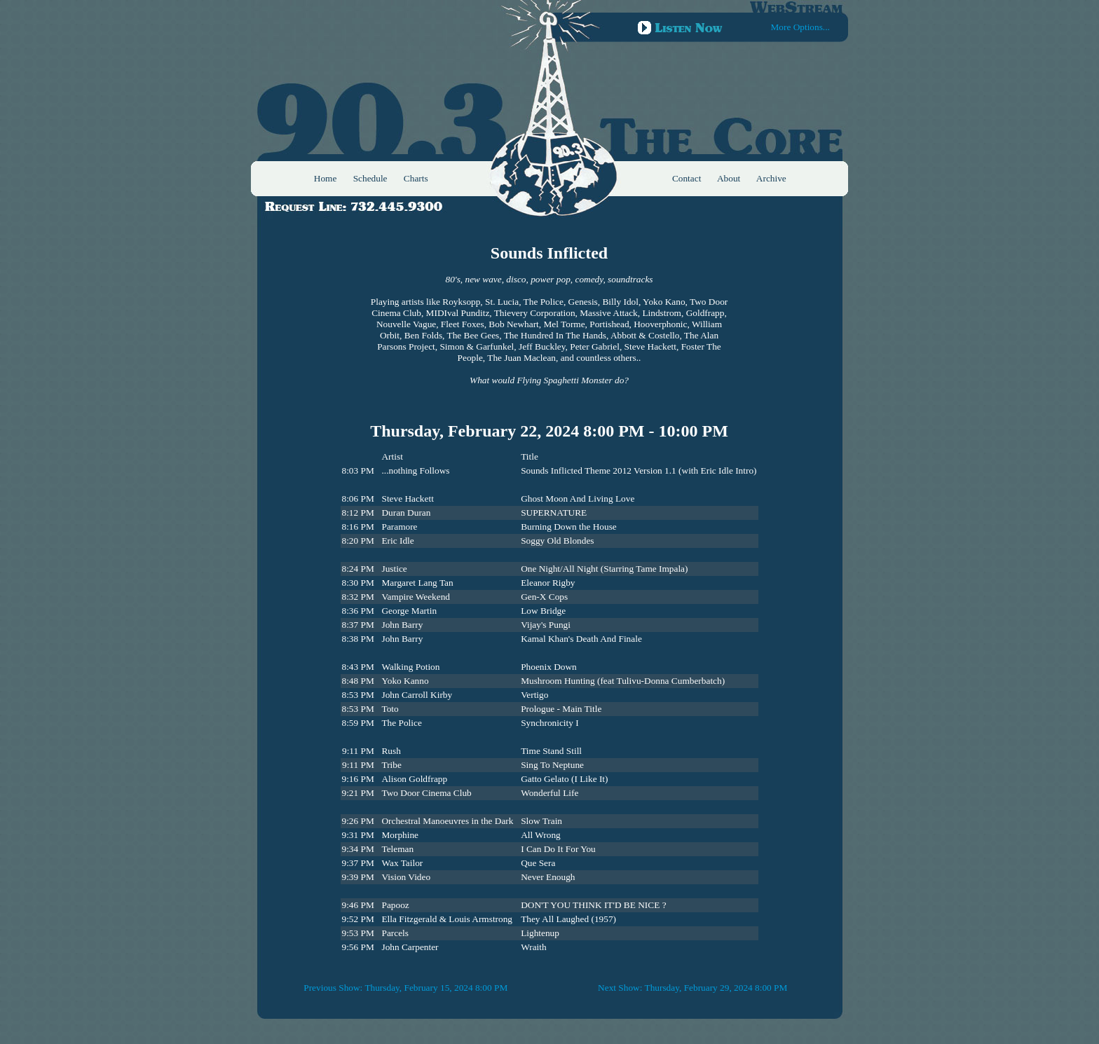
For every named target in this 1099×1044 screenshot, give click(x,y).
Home (325, 178)
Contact (686, 178)
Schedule (370, 178)
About (728, 178)
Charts (416, 178)
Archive (771, 178)
